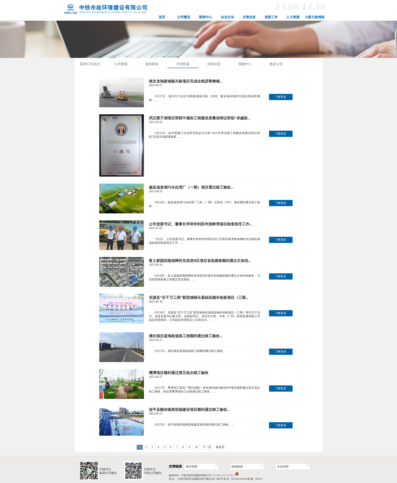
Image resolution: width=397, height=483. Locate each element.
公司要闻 (121, 64)
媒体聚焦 (152, 64)
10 (196, 447)
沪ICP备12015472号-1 (223, 475)
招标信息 (214, 64)
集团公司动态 (90, 64)
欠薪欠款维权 (315, 17)
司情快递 (183, 64)
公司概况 (183, 17)
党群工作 (271, 17)
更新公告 (276, 64)
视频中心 (245, 64)
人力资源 (292, 17)
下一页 (206, 447)
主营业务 (249, 17)
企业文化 (227, 17)
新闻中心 (205, 17)
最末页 (220, 447)
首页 (162, 17)
